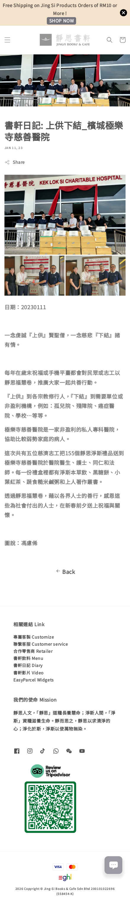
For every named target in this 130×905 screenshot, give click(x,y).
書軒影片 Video (28, 673)
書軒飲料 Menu (28, 658)
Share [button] (14, 162)
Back (65, 571)
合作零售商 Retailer (32, 651)
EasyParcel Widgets (33, 680)
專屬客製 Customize (33, 637)
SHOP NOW (61, 20)
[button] (7, 39)
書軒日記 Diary (28, 665)
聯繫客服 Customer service (40, 644)
